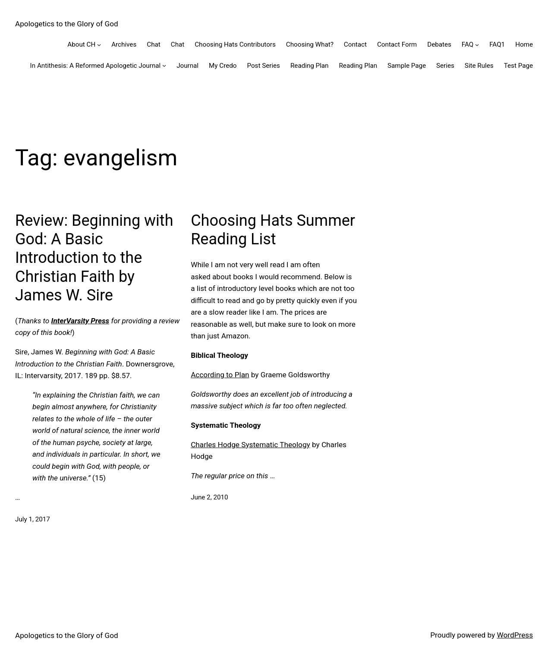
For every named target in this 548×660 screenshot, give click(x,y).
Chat (153, 44)
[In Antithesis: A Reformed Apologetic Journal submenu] (164, 65)
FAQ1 (497, 44)
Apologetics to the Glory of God (66, 23)
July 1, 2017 (32, 519)
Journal (187, 65)
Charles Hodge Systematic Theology (250, 444)
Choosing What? (310, 44)
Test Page (518, 65)
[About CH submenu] (99, 45)
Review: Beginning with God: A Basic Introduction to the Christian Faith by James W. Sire (94, 258)
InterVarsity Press (80, 320)
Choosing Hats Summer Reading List (273, 230)
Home (524, 44)
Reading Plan (309, 65)
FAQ (467, 44)
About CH (81, 44)
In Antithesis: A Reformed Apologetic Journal (95, 65)
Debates (439, 44)
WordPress (515, 635)
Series (445, 65)
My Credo (222, 65)
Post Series (263, 65)
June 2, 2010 (209, 497)
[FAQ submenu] (477, 45)
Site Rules (479, 65)
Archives (123, 44)
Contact (355, 44)
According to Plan (220, 374)
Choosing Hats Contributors (235, 44)
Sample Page (406, 65)
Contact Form (397, 44)
